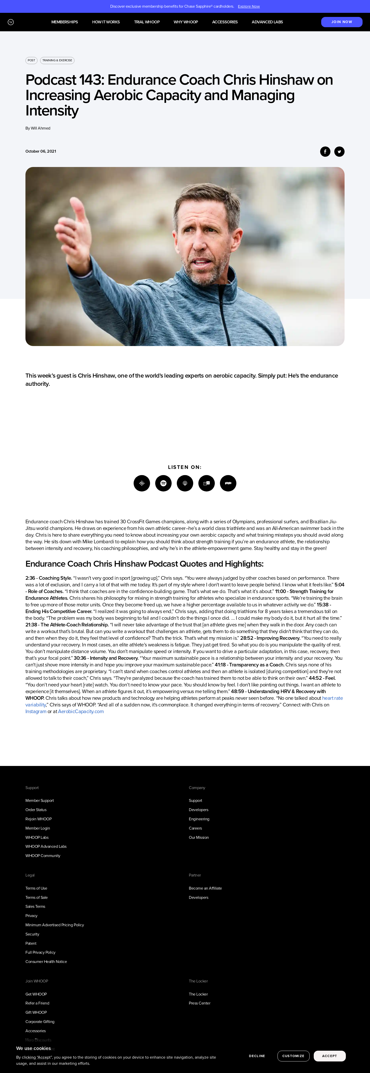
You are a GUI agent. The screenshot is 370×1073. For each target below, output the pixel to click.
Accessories (225, 22)
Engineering (199, 819)
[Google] (142, 483)
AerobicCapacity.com (81, 711)
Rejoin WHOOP (38, 819)
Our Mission (199, 837)
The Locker (198, 994)
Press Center (199, 1003)
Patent (30, 943)
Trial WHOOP (147, 22)
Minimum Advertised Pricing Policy (54, 925)
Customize (293, 1059)
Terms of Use (36, 888)
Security (32, 934)
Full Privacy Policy (40, 952)
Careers (195, 828)
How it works (106, 22)
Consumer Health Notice (46, 961)
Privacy (31, 916)
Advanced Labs (267, 22)
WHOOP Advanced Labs (46, 846)
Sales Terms (35, 906)
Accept (329, 1059)
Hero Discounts (38, 1040)
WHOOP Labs (36, 837)
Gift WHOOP (36, 1012)
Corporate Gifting (39, 1022)
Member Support (39, 800)
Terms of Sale (36, 897)
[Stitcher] (228, 483)
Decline (257, 1059)
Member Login (37, 828)
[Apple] (185, 483)
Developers (198, 810)
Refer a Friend (37, 1003)
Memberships (64, 22)
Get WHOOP (36, 994)
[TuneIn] (206, 483)
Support (195, 800)
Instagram (36, 711)
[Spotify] (163, 483)
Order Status (35, 810)
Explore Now (249, 6)
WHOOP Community (42, 856)
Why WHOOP (186, 22)
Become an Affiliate (205, 888)
